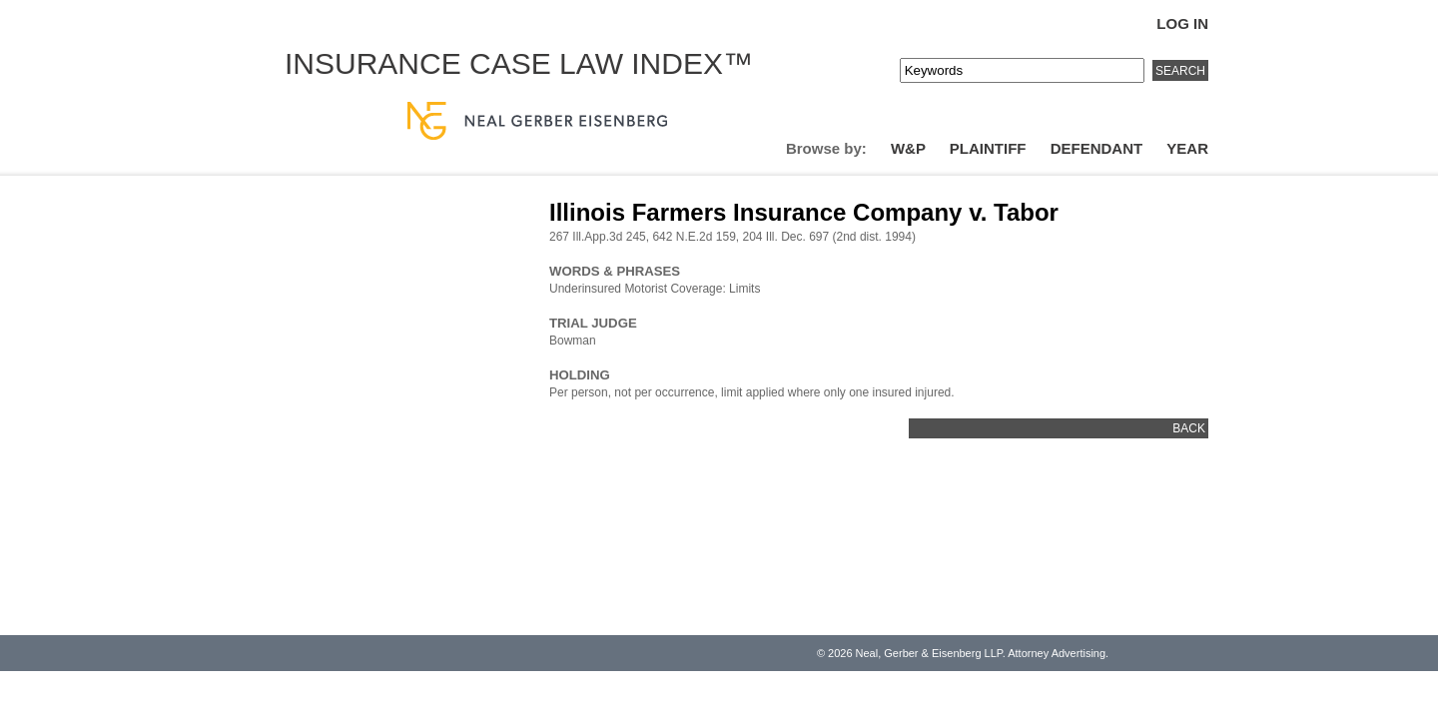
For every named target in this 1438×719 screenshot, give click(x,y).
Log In (1182, 23)
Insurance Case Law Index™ (519, 63)
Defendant (1097, 148)
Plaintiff (988, 148)
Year (1187, 148)
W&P (908, 148)
